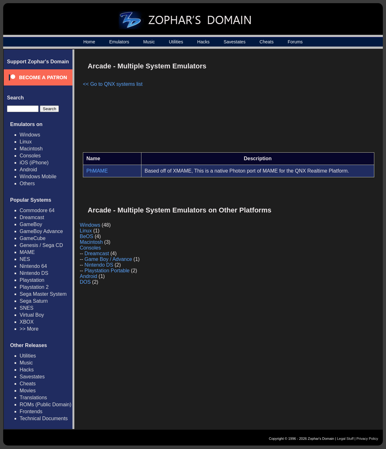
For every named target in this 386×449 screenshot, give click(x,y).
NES (25, 259)
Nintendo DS (34, 273)
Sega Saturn (34, 301)
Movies (28, 390)
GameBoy (31, 224)
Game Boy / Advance (108, 259)
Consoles (30, 155)
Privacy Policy (367, 438)
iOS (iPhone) (34, 162)
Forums (295, 41)
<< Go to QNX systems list (113, 84)
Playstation (32, 280)
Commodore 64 (37, 210)
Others (27, 183)
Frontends (31, 411)
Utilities (176, 41)
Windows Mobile (38, 176)
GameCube (33, 238)
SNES (27, 308)
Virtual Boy (32, 315)
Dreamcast (32, 217)
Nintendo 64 (33, 266)
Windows (30, 134)
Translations (33, 397)
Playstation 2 (34, 287)
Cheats (266, 41)
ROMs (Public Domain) (46, 404)
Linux (26, 141)
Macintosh (31, 148)
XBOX (27, 322)
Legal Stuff (345, 438)
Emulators (119, 41)
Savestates (235, 41)
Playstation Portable (106, 270)
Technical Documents (44, 418)
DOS (85, 282)
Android (28, 169)
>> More (29, 329)
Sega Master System (43, 294)
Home (89, 41)
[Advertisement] (320, 103)
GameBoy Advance (41, 231)
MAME (27, 252)
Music (149, 41)
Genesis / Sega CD (41, 245)
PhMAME (97, 171)
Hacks (203, 41)
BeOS (86, 236)
